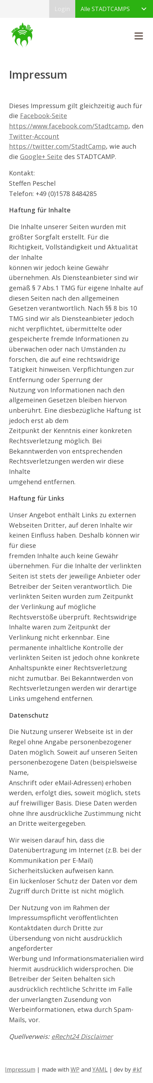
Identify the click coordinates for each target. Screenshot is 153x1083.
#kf (137, 1069)
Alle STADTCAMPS (105, 9)
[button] (139, 36)
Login (62, 9)
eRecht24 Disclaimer (82, 1036)
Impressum (20, 1069)
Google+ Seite (41, 156)
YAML (100, 1069)
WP (75, 1069)
